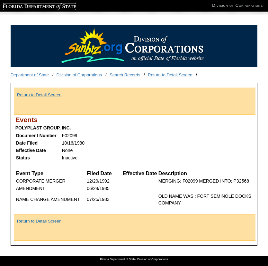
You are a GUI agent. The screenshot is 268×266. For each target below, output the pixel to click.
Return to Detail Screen (170, 74)
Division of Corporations (79, 74)
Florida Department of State (29, 5)
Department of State (30, 74)
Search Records (125, 74)
